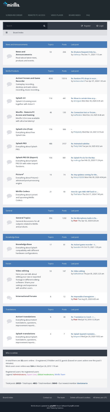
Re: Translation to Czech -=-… (83, 317)
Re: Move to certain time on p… (83, 98)
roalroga (77, 160)
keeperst (77, 336)
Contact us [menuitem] (47, 397)
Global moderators (45, 374)
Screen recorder (14, 15)
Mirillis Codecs (23, 191)
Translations (11, 309)
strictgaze (77, 101)
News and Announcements (17, 44)
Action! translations (26, 316)
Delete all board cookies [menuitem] (80, 397)
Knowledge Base (12, 237)
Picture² (20, 174)
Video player (57, 15)
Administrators (19, 374)
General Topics (23, 218)
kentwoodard (79, 81)
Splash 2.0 (20, 98)
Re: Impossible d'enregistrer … (83, 296)
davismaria (82, 383)
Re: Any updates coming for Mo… (84, 174)
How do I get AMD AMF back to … (84, 191)
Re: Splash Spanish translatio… (83, 334)
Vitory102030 (79, 177)
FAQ (88, 15)
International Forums (26, 296)
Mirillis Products (12, 71)
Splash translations (25, 333)
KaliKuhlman (79, 273)
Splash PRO (21, 143)
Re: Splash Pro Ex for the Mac (83, 158)
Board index (75, 15)
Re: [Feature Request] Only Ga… (84, 52)
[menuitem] (100, 26)
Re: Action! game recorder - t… (83, 244)
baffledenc (78, 115)
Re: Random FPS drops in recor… (84, 78)
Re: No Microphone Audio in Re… (84, 218)
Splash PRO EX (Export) (27, 157)
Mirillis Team (59, 374)
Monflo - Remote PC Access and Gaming (25, 113)
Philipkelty (78, 132)
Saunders (77, 247)
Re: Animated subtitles (80, 143)
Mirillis (33, 406)
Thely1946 (78, 146)
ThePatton (78, 194)
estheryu (77, 54)
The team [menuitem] (61, 397)
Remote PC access (36, 15)
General (9, 210)
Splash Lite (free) (24, 129)
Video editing (22, 270)
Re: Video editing (78, 271)
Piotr (76, 221)
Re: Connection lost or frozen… (84, 112)
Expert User (32, 374)
